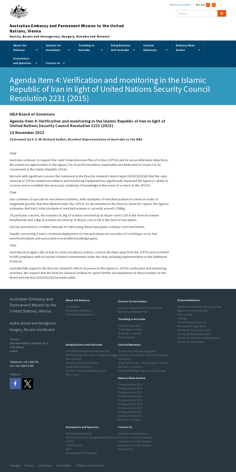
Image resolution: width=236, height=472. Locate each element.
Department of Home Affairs (192, 310)
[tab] (90, 300)
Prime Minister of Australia (191, 322)
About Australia (126, 337)
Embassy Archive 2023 (130, 388)
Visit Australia (184, 314)
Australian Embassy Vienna (133, 433)
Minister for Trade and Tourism (194, 330)
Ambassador (72, 306)
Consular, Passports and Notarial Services (140, 307)
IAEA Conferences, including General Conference (92, 437)
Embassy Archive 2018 (130, 404)
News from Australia (129, 419)
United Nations (74, 445)
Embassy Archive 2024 (130, 384)
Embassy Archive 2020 (130, 396)
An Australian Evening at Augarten (137, 351)
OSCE (68, 449)
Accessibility (64, 465)
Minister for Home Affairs (190, 342)
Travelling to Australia (130, 329)
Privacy (30, 465)
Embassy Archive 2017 (130, 408)
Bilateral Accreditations (78, 310)
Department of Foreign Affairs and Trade (199, 306)
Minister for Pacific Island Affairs (194, 334)
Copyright (15, 465)
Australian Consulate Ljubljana (135, 441)
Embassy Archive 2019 (130, 400)
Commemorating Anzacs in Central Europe (142, 370)
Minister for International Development (199, 338)
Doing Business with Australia (82, 362)
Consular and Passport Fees (132, 311)
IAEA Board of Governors (79, 433)
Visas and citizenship (129, 325)
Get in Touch (73, 374)
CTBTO (70, 441)
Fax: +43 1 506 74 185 (21, 365)
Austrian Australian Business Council (86, 370)
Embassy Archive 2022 (130, 392)
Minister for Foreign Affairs (191, 326)
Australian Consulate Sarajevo (134, 445)
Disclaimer (46, 465)
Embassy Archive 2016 (130, 412)
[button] (76, 300)
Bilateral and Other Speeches (81, 453)
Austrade (182, 318)
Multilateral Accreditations (80, 314)
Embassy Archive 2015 (130, 415)
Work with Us (125, 449)
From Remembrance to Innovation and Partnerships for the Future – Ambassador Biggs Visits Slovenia (91, 355)
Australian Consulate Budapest (135, 437)
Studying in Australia (129, 333)
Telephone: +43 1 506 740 (24, 362)
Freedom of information (91, 465)
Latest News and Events (78, 366)
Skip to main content (180, 4)
